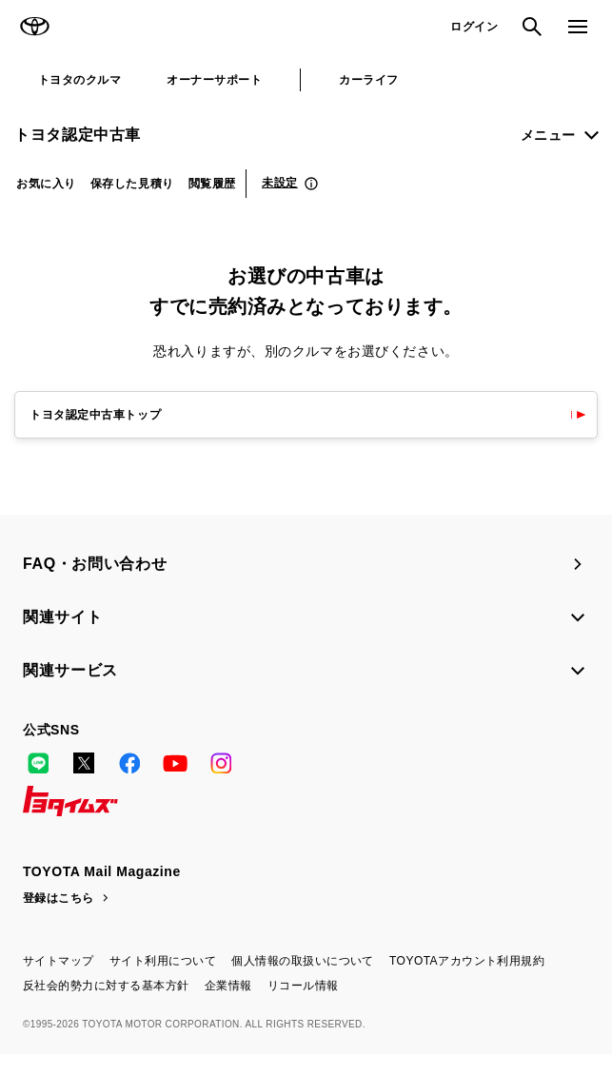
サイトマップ (58, 961)
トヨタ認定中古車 (77, 135)
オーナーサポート (214, 80)
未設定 (280, 182)
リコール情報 (303, 985)
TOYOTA (34, 27)
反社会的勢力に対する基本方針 (106, 985)
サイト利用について (162, 961)
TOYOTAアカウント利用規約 (466, 961)
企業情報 (228, 985)
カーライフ (368, 80)
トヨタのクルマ (79, 80)
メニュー (548, 135)
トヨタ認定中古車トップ (95, 414)
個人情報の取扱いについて (302, 961)
